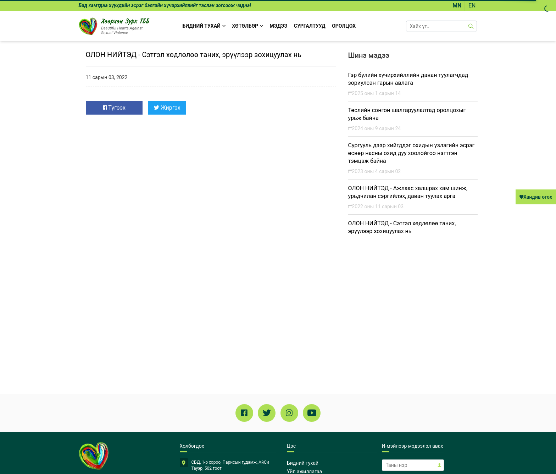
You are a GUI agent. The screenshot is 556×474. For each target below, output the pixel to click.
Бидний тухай (302, 463)
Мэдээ (279, 26)
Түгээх (114, 107)
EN (472, 5)
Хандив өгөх (535, 197)
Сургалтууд (310, 26)
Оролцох (344, 26)
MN (456, 5)
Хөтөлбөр (247, 26)
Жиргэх (167, 107)
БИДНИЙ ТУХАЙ (204, 26)
